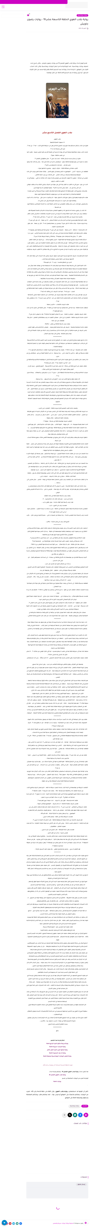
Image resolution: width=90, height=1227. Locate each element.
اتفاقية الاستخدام (48, 2)
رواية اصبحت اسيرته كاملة (57, 1047)
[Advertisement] (57, 48)
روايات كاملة (35, 7)
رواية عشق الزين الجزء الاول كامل (57, 1050)
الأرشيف (19, 2)
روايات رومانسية (56, 7)
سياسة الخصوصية (60, 2)
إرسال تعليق (81, 1184)
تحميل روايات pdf (24, 7)
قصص (16, 7)
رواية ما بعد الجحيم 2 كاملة (57, 1053)
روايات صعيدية (45, 7)
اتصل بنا (34, 2)
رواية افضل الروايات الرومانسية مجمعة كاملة (57, 1056)
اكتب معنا (26, 2)
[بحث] (3, 7)
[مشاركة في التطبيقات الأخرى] (64, 1115)
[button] (80, 1115)
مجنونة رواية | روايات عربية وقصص (63, 1223)
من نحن (40, 2)
